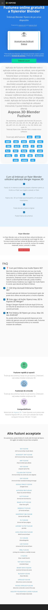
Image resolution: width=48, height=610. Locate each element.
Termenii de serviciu (18, 56)
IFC (32, 160)
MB (30, 155)
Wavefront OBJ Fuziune (24, 514)
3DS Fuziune (24, 449)
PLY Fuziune (24, 520)
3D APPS (22, 9)
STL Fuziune (24, 538)
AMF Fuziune (24, 460)
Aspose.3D (17, 412)
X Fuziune (24, 556)
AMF (8, 141)
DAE (24, 141)
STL (32, 151)
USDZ (24, 160)
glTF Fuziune (24, 496)
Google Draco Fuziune (24, 484)
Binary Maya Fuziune (24, 568)
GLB (25, 146)
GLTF (17, 146)
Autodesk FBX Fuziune (24, 490)
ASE (16, 141)
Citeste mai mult (24, 250)
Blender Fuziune (24, 574)
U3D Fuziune (24, 544)
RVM (24, 151)
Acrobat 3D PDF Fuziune (24, 526)
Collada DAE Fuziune (24, 472)
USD (16, 160)
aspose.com (22, 25)
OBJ (39, 146)
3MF (38, 137)
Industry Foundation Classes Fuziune (23, 591)
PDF (15, 151)
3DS (29, 137)
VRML (8, 155)
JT (32, 146)
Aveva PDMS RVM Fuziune (24, 532)
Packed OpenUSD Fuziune (24, 586)
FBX (8, 146)
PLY (7, 151)
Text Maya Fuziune (24, 562)
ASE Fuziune (24, 466)
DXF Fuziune (24, 478)
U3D (40, 151)
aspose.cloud (33, 25)
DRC (40, 141)
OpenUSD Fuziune (24, 580)
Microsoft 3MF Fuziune (24, 455)
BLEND (39, 155)
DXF (32, 141)
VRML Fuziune (24, 550)
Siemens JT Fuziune (24, 508)
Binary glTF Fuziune (24, 502)
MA (22, 155)
